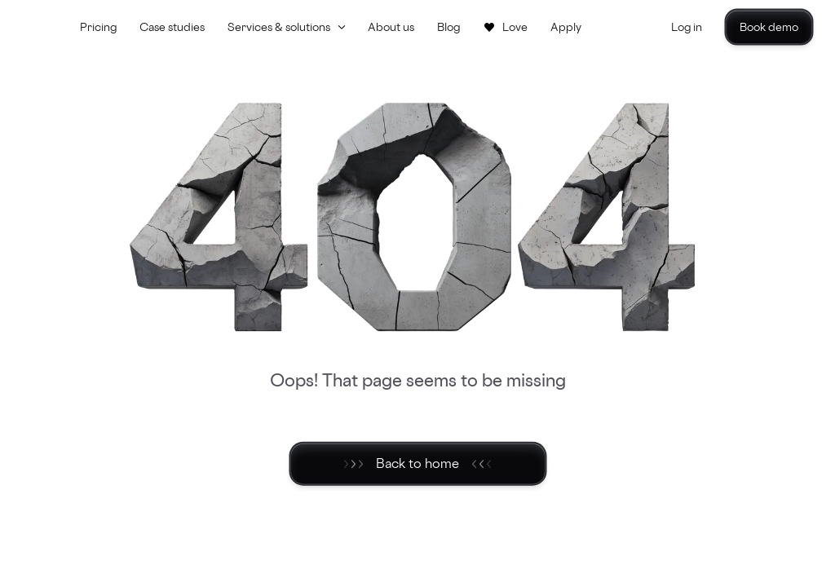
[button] (286, 27)
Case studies (172, 26)
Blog (448, 26)
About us (391, 26)
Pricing (98, 26)
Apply (565, 26)
